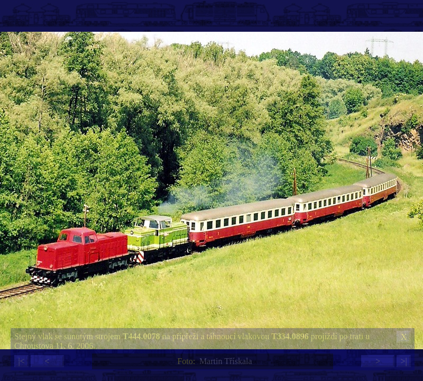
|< (21, 361)
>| (403, 361)
